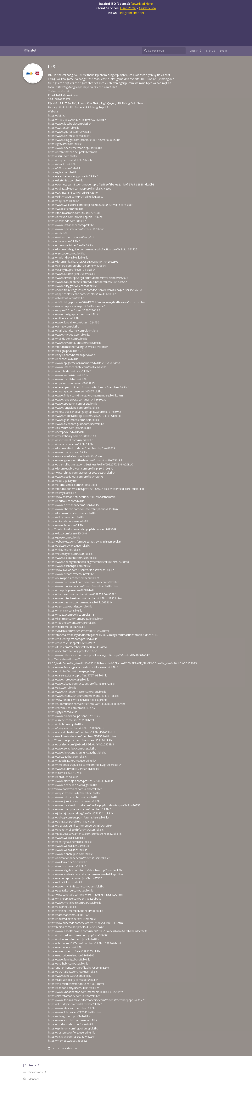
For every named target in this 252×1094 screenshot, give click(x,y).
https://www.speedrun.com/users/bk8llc (72, 403)
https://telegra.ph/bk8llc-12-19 (66, 351)
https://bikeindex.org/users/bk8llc (68, 521)
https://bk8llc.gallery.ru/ (62, 480)
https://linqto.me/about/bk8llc (66, 627)
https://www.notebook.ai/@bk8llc (68, 679)
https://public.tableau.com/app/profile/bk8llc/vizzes (79, 188)
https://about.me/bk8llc (62, 164)
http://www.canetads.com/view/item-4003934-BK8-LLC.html (85, 894)
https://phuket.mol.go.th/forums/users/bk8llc (76, 829)
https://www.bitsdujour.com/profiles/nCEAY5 (76, 476)
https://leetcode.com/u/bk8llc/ (66, 253)
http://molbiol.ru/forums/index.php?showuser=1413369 (82, 529)
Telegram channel (131, 13)
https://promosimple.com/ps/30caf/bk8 (72, 485)
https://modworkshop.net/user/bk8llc (71, 1024)
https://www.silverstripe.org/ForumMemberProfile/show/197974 (88, 278)
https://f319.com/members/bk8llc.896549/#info (77, 647)
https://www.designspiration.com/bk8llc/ (73, 314)
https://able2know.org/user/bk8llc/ (69, 545)
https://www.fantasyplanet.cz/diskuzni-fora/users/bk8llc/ (83, 667)
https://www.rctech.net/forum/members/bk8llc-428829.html (85, 598)
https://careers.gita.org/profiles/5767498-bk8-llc (77, 675)
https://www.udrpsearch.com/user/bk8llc (73, 797)
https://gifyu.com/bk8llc (62, 712)
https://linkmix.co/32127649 (65, 773)
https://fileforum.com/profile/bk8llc (69, 428)
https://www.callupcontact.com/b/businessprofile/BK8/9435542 (87, 282)
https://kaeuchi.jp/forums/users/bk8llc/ (72, 760)
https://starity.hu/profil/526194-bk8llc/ (71, 269)
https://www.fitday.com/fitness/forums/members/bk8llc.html (85, 395)
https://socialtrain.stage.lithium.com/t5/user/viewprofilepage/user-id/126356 (95, 290)
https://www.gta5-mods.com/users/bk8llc (73, 420)
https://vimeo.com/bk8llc (63, 326)
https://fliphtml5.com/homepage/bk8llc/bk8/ (75, 618)
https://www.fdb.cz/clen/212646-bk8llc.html (75, 1012)
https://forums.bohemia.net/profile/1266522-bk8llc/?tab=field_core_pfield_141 (96, 489)
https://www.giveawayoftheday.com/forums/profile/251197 (85, 460)
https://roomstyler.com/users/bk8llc (70, 554)
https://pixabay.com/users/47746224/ (71, 1036)
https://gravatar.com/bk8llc (64, 144)
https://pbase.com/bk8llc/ (64, 241)
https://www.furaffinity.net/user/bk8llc (71, 274)
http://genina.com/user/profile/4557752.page (76, 927)
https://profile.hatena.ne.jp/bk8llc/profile (73, 152)
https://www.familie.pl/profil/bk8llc (69, 959)
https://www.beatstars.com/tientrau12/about (76, 229)
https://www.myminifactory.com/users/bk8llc (76, 886)
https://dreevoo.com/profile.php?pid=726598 (75, 217)
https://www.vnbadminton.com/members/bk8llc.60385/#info (85, 992)
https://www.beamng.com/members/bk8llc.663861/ (80, 602)
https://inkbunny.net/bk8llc (64, 549)
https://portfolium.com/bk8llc (66, 501)
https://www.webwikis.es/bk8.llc (67, 850)
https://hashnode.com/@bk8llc (67, 221)
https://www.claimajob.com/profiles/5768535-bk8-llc (80, 781)
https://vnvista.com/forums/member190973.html (78, 631)
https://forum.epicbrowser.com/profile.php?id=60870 (80, 468)
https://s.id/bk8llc (58, 233)
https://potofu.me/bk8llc (63, 777)
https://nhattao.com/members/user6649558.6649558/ (81, 594)
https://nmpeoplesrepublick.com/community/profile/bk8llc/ (84, 764)
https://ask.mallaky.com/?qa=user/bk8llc (73, 971)
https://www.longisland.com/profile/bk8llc (73, 407)
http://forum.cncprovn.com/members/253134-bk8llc (80, 740)
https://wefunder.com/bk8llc (65, 947)
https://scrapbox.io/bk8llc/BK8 (66, 432)
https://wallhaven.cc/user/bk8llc (67, 862)
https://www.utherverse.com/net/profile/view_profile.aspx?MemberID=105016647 (98, 655)
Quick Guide (147, 8)
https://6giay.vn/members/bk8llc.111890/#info (76, 728)
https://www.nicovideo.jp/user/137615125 (74, 716)
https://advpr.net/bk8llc (62, 907)
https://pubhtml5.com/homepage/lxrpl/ (72, 671)
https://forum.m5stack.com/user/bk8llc (72, 513)
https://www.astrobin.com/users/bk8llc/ (72, 1020)
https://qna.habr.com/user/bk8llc (68, 963)
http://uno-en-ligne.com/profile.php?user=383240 (78, 967)
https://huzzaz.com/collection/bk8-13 (71, 614)
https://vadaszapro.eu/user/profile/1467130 (75, 878)
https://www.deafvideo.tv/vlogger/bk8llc (72, 785)
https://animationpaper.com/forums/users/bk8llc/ (78, 858)
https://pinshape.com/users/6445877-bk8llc (75, 391)
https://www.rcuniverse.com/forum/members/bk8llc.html (83, 586)
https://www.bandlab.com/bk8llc (68, 379)
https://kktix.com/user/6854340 (67, 533)
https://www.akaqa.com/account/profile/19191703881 (81, 683)
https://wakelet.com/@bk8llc (65, 209)
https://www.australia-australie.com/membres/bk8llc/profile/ (85, 874)
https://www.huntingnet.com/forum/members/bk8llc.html (83, 582)
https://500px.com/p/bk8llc (64, 168)
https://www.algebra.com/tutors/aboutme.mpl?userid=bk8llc (85, 870)
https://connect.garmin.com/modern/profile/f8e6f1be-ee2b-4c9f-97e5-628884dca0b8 (101, 184)
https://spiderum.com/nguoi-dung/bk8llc (73, 1028)
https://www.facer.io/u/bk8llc (66, 525)
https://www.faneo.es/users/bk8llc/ (69, 975)
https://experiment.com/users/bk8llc (70, 440)
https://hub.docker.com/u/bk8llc (67, 338)
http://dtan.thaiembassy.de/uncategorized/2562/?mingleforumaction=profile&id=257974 (103, 635)
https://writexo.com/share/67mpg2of (71, 237)
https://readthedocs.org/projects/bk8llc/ (73, 176)
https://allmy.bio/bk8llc (62, 493)
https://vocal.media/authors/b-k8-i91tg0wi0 (75, 456)
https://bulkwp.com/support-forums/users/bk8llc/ (78, 817)
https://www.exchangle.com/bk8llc (69, 566)
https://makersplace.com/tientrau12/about (74, 898)
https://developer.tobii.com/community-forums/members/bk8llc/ (88, 387)
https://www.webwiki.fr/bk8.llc (66, 838)
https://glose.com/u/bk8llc (64, 537)
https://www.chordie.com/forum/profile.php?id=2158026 (83, 509)
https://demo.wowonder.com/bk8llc (70, 606)
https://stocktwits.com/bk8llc (66, 298)
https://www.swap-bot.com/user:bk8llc (72, 748)
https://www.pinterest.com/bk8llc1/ (70, 136)
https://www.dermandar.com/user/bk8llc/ (73, 505)
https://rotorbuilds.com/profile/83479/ (71, 708)
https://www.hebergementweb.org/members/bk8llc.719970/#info (88, 562)
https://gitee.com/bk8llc (62, 172)
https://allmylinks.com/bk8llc (65, 882)
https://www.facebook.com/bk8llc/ (69, 123)
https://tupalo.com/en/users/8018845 (71, 383)
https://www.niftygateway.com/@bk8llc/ (73, 286)
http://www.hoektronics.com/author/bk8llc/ (75, 789)
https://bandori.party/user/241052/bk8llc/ (73, 988)
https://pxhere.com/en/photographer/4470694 (77, 265)
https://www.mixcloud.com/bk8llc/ (69, 334)
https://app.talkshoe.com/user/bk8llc (70, 890)
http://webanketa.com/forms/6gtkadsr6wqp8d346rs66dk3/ (84, 541)
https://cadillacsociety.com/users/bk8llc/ (73, 980)
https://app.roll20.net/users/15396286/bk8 (74, 310)
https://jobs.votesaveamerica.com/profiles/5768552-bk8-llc (84, 833)
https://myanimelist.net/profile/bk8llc (70, 245)
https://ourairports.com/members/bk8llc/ (73, 578)
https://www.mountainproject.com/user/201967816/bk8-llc (84, 416)
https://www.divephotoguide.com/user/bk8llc (76, 424)
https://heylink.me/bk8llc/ (63, 200)
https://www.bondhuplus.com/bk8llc (70, 854)
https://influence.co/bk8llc (64, 318)
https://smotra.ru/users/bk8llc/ (67, 866)
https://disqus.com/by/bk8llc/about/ (70, 160)
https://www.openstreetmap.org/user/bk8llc (75, 148)
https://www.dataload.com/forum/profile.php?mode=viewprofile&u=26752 (94, 805)
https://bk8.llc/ (56, 115)
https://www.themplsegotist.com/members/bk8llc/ (79, 809)
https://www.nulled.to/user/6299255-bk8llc (74, 951)
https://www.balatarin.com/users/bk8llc (72, 558)
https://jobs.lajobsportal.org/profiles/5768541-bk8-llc (81, 813)
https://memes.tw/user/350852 (67, 1040)
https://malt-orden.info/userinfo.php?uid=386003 (78, 935)
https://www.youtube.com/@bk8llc (69, 132)
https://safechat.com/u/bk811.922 (69, 915)
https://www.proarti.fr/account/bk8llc (71, 574)
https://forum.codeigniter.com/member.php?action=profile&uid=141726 (92, 249)
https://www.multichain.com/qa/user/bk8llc (74, 902)
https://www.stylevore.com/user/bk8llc (72, 1008)
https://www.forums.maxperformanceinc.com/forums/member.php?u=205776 (96, 1000)
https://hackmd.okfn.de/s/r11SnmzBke (72, 919)
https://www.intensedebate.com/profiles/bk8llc (77, 367)
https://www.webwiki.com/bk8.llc (68, 375)
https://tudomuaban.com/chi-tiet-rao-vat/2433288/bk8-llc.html (87, 704)
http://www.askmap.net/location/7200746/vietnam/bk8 (82, 497)
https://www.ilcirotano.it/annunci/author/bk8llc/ (77, 752)
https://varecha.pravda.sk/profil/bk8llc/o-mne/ (76, 306)
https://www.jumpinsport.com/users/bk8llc (74, 801)
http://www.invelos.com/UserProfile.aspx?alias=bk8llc (81, 570)
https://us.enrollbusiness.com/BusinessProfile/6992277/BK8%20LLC (90, 464)
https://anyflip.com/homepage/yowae (71, 355)
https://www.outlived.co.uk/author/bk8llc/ (73, 769)
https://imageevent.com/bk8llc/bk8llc (71, 444)
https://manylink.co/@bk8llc (65, 610)
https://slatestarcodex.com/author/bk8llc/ (74, 996)
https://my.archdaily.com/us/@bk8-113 (72, 436)
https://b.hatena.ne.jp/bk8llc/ (65, 724)
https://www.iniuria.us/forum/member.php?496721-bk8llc (83, 696)
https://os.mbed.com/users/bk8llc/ (69, 371)
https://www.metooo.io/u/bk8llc (67, 452)
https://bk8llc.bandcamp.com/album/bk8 (73, 330)
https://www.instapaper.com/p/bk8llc (71, 225)
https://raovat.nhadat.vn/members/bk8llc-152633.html (81, 732)
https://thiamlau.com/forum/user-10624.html (76, 984)
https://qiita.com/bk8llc (62, 687)
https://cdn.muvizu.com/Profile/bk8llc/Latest (75, 196)
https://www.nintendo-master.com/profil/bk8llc (77, 691)
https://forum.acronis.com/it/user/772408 (74, 213)
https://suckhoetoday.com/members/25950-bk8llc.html (82, 736)
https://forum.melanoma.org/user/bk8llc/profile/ (78, 347)
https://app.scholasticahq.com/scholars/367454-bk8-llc (82, 294)
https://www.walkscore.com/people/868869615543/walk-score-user (90, 205)
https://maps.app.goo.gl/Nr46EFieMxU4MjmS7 (77, 119)
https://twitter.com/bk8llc (63, 127)
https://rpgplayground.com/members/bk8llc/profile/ (80, 825)
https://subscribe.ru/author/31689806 (71, 955)
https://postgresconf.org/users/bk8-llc (71, 1032)
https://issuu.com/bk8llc (62, 156)
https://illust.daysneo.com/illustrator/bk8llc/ (75, 1004)
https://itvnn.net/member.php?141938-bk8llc (75, 911)
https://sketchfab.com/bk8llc (65, 180)
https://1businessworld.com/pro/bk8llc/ (72, 622)
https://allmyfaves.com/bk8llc (66, 517)
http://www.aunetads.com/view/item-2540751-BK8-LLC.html (85, 923)
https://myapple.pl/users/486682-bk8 (71, 590)
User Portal (128, 8)
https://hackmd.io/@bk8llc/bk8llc (68, 257)
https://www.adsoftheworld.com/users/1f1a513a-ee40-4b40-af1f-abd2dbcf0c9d (98, 931)
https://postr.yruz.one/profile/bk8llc (70, 842)
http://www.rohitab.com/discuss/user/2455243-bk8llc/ (81, 472)
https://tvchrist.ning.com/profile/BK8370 (73, 192)
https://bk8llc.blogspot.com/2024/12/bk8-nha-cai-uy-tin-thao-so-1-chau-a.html (96, 302)
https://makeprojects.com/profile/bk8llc (72, 639)
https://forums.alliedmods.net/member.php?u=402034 (81, 448)
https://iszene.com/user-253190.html (71, 720)
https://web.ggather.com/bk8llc (67, 756)
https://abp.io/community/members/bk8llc (74, 793)
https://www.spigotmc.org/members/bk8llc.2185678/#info (84, 363)
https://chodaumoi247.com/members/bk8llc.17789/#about (84, 943)
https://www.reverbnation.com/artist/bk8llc (74, 343)
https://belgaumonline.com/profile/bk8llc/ (73, 939)
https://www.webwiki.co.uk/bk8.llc (68, 846)
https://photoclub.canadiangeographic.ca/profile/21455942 (84, 411)
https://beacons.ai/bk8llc (63, 359)
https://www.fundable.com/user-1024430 (73, 322)
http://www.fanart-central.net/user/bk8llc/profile (77, 700)
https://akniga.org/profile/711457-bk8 (71, 821)
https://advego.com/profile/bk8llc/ (69, 1016)
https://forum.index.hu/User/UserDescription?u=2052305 (83, 261)
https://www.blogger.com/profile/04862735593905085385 (84, 140)
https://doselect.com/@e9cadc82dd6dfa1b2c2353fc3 (81, 744)
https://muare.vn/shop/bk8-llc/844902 (71, 643)
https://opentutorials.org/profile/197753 (73, 651)
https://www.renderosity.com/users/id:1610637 (77, 399)
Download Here (142, 4)
